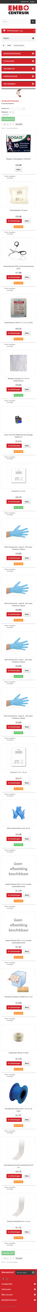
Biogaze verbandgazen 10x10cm (18, 159)
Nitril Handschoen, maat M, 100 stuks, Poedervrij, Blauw (18, 605)
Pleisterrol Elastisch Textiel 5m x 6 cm (18, 997)
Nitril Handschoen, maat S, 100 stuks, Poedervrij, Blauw (18, 548)
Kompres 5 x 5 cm (18, 491)
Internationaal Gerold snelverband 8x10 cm (18, 1166)
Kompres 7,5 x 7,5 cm (18, 772)
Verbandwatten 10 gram (18, 210)
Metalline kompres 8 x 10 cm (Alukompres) (18, 380)
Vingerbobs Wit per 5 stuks (18, 1053)
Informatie (9, 69)
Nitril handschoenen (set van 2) (18, 828)
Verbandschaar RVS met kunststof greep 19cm (18, 267)
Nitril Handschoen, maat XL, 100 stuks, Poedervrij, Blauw (18, 717)
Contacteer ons (25, 1)
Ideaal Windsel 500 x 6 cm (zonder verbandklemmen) (18, 942)
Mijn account (7, 1294)
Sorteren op (5, 108)
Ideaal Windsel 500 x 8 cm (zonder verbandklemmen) (18, 885)
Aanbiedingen (10, 76)
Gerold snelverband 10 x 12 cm (18, 1221)
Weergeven (4, 112)
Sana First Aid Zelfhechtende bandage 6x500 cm (18, 436)
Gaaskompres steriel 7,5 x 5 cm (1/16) (18, 323)
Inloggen (32, 1)
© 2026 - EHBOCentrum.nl (9, 1306)
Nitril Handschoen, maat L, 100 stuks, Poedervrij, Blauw (18, 661)
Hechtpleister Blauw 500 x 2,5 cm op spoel (18, 1110)
